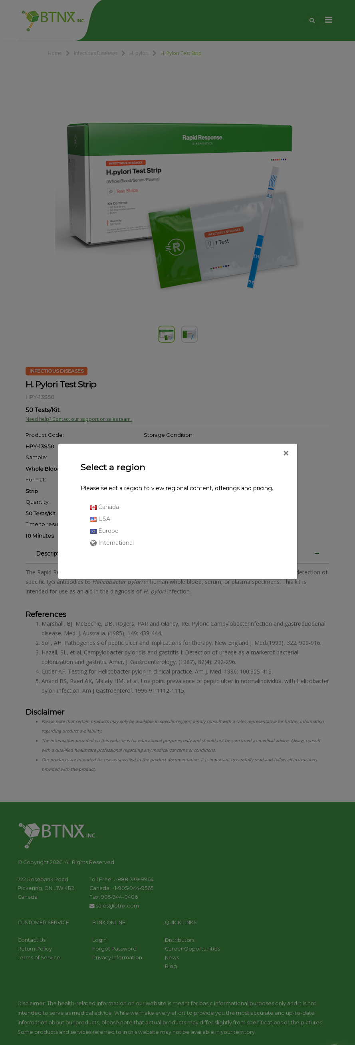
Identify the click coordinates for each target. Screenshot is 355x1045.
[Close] (286, 453)
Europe (104, 530)
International (112, 542)
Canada (104, 507)
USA (100, 518)
